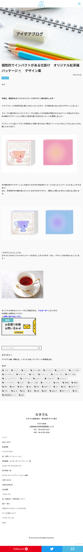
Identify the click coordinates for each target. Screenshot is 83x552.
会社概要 (5, 489)
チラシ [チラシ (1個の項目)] (33, 374)
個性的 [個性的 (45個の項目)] (76, 382)
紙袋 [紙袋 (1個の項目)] (45, 391)
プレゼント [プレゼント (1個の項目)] (63, 378)
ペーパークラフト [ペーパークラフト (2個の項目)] (9, 382)
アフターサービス (8, 518)
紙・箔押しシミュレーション (12, 456)
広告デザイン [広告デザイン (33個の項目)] (75, 387)
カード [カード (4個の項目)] (26, 370)
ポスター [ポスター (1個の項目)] (22, 382)
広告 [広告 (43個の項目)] (64, 387)
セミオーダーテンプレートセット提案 (15, 475)
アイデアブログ (7, 451)
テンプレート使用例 (40, 359)
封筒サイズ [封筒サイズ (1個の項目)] (47, 387)
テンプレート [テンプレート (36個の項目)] (44, 374)
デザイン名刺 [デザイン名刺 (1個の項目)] (71, 374)
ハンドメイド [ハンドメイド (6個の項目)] (26, 378)
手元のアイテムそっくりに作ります (14, 508)
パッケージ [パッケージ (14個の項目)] (38, 378)
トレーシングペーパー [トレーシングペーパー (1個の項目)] (10, 378)
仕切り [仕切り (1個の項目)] (58, 382)
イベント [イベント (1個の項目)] (16, 370)
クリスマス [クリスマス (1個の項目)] (48, 370)
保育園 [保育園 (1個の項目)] (67, 382)
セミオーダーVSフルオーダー (12, 466)
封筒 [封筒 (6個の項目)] (37, 387)
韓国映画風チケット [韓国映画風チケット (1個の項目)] (10, 395)
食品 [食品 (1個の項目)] (22, 395)
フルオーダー (43, 310)
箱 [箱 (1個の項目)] (30, 391)
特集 (15, 359)
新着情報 (5, 447)
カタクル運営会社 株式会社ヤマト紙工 (41, 418)
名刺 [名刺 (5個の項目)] (13, 387)
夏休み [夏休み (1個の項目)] (22, 387)
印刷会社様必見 (7, 485)
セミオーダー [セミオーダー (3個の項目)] (22, 374)
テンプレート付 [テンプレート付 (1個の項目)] (57, 374)
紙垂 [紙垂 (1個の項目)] (37, 391)
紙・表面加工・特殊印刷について (13, 499)
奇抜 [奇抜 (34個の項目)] (30, 387)
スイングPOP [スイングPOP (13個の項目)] (75, 370)
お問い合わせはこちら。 (12, 316)
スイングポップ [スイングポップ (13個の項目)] (9, 374)
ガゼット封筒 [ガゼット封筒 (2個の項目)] (36, 370)
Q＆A (4, 522)
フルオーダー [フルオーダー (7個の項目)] (51, 378)
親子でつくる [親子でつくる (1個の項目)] (66, 391)
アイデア (5, 359)
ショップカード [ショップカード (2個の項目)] (61, 370)
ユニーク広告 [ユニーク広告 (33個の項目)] (34, 382)
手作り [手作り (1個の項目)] (6, 391)
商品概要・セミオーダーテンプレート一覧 (16, 461)
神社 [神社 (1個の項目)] (23, 391)
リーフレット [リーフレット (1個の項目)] (47, 382)
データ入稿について (9, 513)
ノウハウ (24, 359)
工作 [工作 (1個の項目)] (57, 387)
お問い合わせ (6, 480)
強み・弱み (6, 504)
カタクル (41, 414)
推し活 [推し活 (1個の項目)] (15, 391)
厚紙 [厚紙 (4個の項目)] (5, 387)
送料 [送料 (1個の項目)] (76, 391)
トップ (4, 437)
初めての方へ (6, 442)
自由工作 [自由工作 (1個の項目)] (54, 391)
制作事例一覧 (6, 470)
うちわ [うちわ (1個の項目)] (6, 370)
